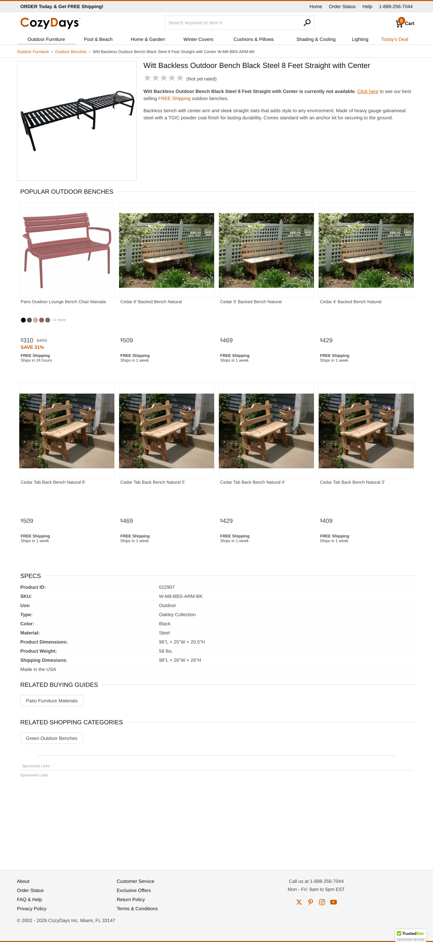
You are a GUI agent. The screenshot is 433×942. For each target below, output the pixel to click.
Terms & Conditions (137, 908)
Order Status (342, 6)
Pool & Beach (98, 39)
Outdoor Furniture (46, 39)
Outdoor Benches (71, 51)
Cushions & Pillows (253, 39)
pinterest (310, 902)
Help (367, 6)
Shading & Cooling (316, 39)
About (23, 881)
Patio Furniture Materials (52, 700)
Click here (367, 91)
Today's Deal (394, 39)
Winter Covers (198, 39)
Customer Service (135, 881)
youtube (333, 902)
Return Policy (131, 899)
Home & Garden (148, 39)
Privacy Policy (31, 908)
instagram (322, 902)
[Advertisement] (216, 820)
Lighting (360, 39)
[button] (410, 935)
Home (316, 6)
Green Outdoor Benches (51, 738)
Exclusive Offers (134, 890)
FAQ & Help (29, 899)
